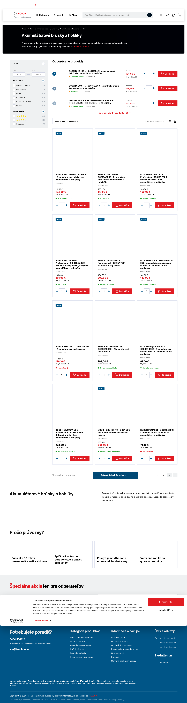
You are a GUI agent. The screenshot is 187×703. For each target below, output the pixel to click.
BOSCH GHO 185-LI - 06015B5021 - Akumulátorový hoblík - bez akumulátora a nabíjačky (92, 72)
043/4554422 (44, 5)
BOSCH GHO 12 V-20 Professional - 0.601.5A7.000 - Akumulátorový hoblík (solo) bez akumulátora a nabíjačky (72, 264)
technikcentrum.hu (165, 647)
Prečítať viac (81, 46)
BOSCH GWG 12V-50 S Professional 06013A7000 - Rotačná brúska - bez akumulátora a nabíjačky (92, 101)
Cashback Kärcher (30, 101)
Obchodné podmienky (121, 645)
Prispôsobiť (166, 687)
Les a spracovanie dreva (81, 657)
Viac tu (112, 609)
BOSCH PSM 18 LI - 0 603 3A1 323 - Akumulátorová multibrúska (72, 347)
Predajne (169, 5)
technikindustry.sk (165, 638)
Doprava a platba (119, 641)
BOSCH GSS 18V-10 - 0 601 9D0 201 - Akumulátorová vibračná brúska (114, 432)
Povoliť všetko (165, 679)
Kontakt (180, 5)
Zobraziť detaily (40, 698)
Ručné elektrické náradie (81, 637)
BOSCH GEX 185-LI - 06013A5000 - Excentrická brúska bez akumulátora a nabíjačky (94, 87)
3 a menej (30, 124)
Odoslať (168, 598)
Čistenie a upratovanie (80, 645)
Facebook (162, 662)
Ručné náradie (77, 649)
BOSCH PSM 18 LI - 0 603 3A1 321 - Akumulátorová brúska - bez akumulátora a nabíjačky (157, 432)
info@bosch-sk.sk (19, 649)
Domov (24, 29)
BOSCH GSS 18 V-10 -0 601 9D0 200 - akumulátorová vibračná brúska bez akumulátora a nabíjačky (156, 264)
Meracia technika (78, 653)
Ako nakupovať (118, 637)
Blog (160, 5)
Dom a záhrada (77, 641)
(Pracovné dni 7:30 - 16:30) (64, 5)
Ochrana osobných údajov (123, 661)
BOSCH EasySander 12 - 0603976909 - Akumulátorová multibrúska (113, 349)
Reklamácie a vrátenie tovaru (124, 649)
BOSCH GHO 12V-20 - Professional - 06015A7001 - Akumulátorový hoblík (112, 263)
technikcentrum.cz (165, 642)
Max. (34, 71)
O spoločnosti (148, 5)
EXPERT (30, 105)
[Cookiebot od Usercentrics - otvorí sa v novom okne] (16, 698)
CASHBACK (30, 97)
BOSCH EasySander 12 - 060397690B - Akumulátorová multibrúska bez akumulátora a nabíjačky (155, 350)
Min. (14, 71)
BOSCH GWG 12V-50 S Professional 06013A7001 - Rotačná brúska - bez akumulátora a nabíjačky (69, 434)
